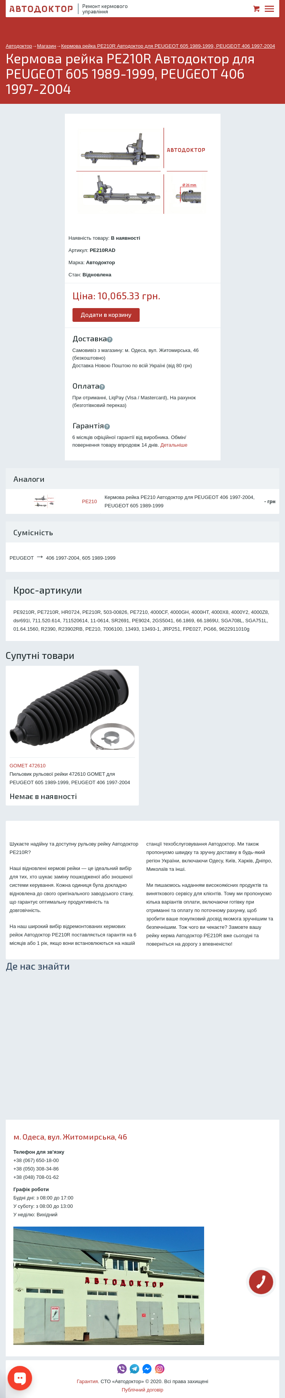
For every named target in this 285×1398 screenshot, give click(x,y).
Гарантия (87, 1381)
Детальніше (174, 445)
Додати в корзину (106, 314)
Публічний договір (142, 1390)
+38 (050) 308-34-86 (36, 1169)
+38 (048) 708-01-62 (36, 1177)
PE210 (89, 501)
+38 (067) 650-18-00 (36, 1160)
